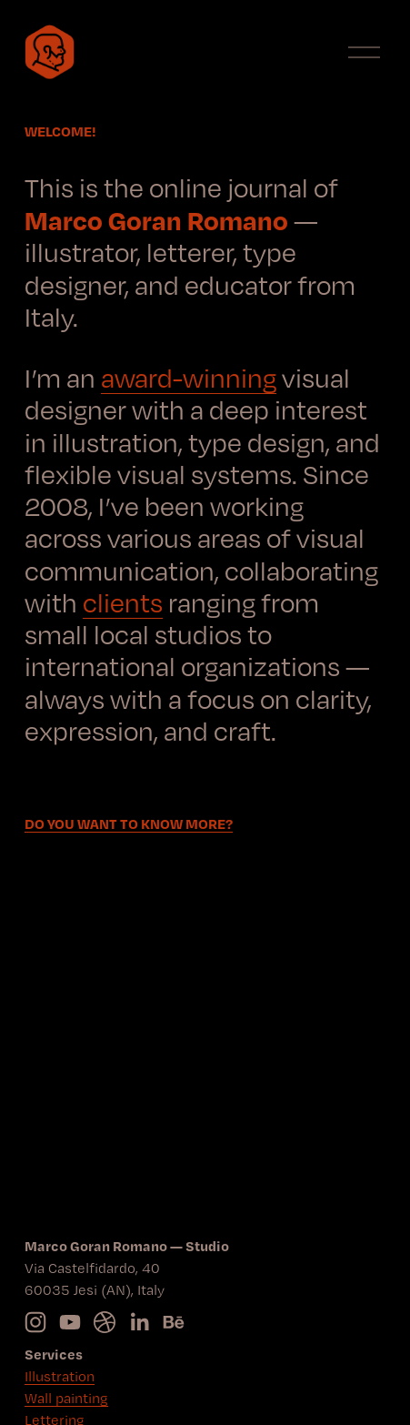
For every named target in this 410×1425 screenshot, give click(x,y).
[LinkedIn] (139, 1322)
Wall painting (66, 1398)
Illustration (60, 1376)
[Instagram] (35, 1322)
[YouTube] (70, 1322)
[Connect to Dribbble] (104, 1322)
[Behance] (174, 1322)
